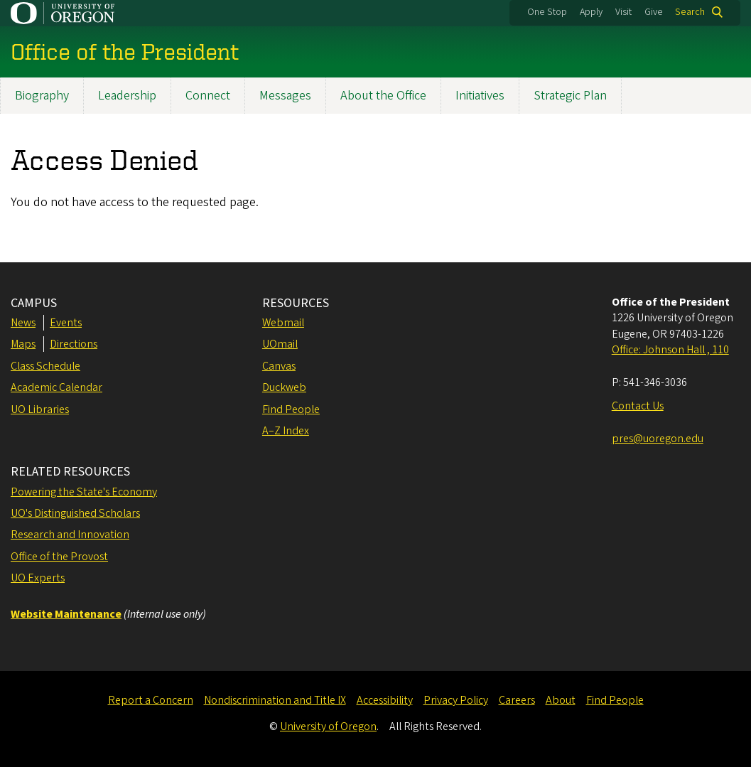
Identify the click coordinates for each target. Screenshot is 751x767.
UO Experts (38, 578)
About (561, 700)
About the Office (383, 95)
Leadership (127, 95)
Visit (623, 12)
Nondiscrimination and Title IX (275, 700)
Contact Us (638, 406)
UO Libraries (40, 409)
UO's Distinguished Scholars (75, 513)
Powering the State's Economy (84, 492)
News (23, 323)
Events (66, 323)
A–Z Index (285, 431)
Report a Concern (150, 700)
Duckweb (284, 387)
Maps (23, 344)
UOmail (280, 344)
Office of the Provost (59, 556)
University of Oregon (328, 726)
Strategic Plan (570, 95)
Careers (517, 700)
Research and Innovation (70, 534)
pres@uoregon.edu (657, 438)
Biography (42, 95)
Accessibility (385, 700)
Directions (73, 344)
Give (653, 12)
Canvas (279, 366)
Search (690, 12)
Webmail (283, 323)
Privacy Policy (455, 700)
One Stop (547, 12)
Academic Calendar (56, 387)
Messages (285, 95)
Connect (207, 95)
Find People (291, 409)
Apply (591, 12)
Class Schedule (45, 366)
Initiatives (479, 95)
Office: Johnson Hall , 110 (670, 350)
